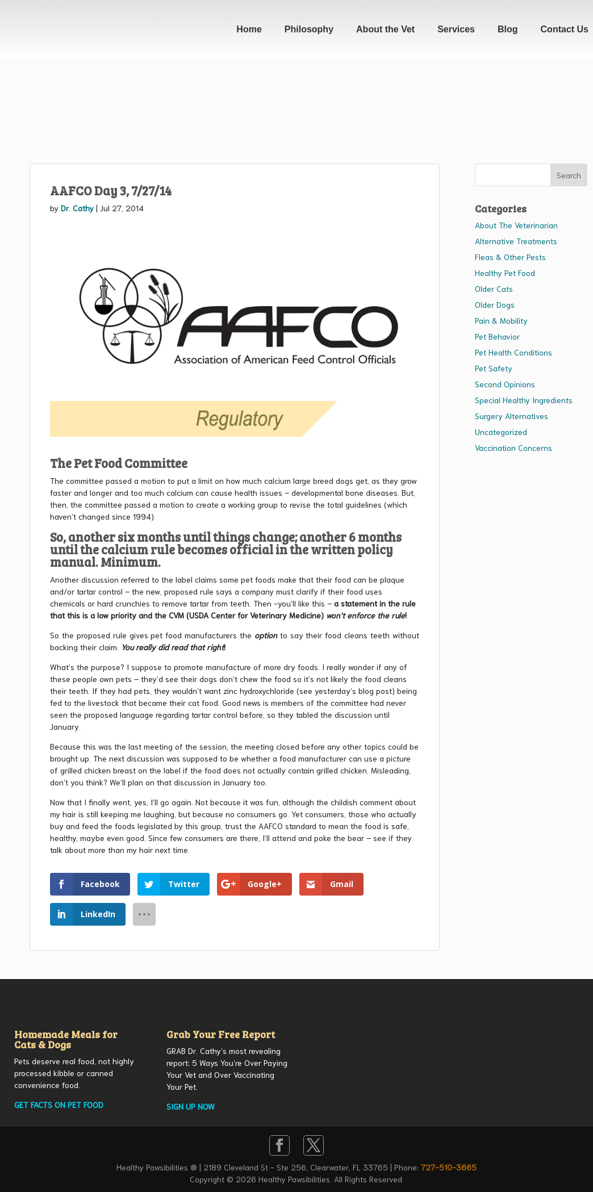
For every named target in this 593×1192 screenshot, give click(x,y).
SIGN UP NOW (190, 1106)
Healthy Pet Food (505, 272)
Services (456, 29)
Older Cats (494, 288)
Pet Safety (493, 368)
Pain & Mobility (501, 320)
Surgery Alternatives (511, 416)
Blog (508, 29)
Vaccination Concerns (513, 447)
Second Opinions (505, 384)
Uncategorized (501, 431)
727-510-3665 (449, 1167)
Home (248, 29)
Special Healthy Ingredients (524, 400)
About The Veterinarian (516, 225)
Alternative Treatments (516, 241)
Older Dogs (495, 304)
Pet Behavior (497, 336)
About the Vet (385, 29)
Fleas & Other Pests (510, 257)
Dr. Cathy (77, 208)
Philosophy (309, 29)
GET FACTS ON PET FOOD (58, 1104)
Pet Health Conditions (513, 352)
